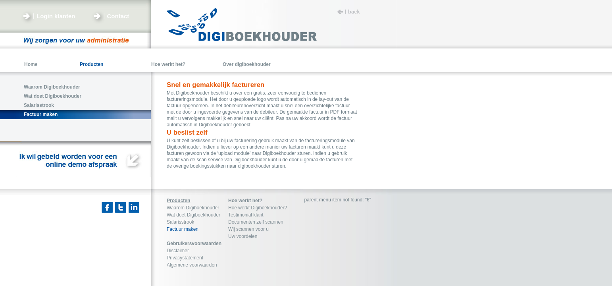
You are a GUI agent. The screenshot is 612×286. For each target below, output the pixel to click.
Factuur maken (182, 229)
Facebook (107, 207)
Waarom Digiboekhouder (193, 208)
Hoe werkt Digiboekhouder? (257, 208)
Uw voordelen (242, 236)
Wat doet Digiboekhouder (193, 215)
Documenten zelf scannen (255, 222)
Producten (178, 200)
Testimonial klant (246, 215)
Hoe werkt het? (245, 200)
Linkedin (134, 207)
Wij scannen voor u (248, 229)
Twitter (120, 207)
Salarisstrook (180, 222)
